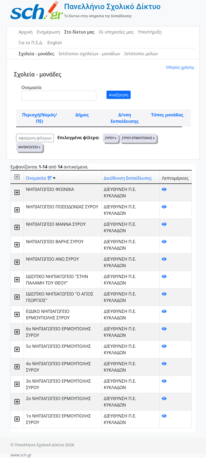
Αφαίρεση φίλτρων (35, 138)
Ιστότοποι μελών (141, 54)
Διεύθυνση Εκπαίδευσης (128, 178)
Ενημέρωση (48, 32)
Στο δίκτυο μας (79, 32)
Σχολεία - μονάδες (36, 54)
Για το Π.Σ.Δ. (31, 43)
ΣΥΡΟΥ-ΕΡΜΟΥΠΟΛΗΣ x (138, 138)
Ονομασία (31, 87)
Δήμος (82, 115)
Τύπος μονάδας (167, 115)
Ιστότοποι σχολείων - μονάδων (89, 54)
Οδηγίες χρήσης (180, 67)
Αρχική (26, 32)
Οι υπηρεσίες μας (116, 32)
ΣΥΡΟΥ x (110, 138)
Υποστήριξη (150, 32)
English (54, 43)
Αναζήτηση (118, 94)
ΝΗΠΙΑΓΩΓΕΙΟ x (29, 147)
